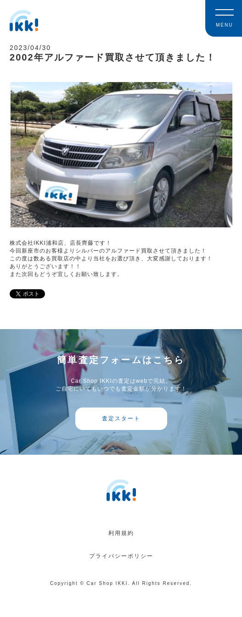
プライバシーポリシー (121, 556)
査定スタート (121, 418)
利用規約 (121, 533)
